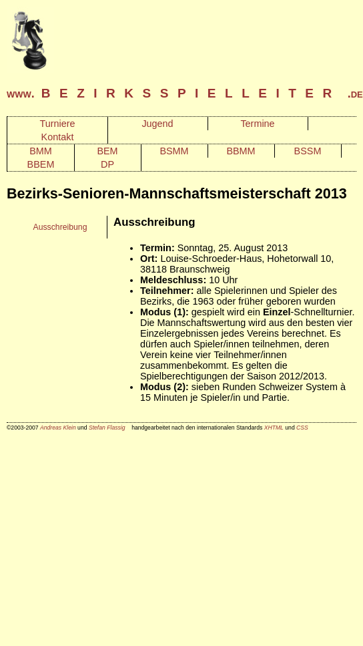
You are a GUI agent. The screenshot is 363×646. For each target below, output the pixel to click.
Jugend (157, 123)
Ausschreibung (60, 227)
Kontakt (57, 137)
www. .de (185, 93)
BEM (107, 151)
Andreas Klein (58, 427)
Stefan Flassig (107, 427)
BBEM (41, 164)
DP (107, 164)
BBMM (240, 151)
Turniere (57, 123)
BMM (40, 151)
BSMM (173, 151)
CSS (302, 427)
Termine (257, 123)
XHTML (274, 427)
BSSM (308, 151)
